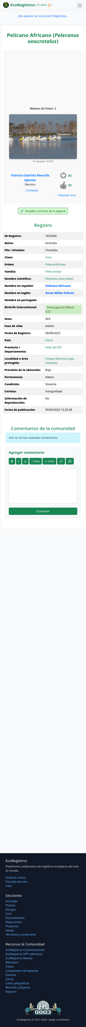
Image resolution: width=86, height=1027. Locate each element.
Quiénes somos (16, 877)
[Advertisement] (43, 78)
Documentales (15, 918)
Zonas (9, 979)
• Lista (36, 461)
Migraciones (14, 922)
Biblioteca (12, 962)
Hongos (11, 909)
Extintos (11, 975)
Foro (9, 914)
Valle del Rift (53, 347)
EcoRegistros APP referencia (24, 954)
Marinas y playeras (18, 987)
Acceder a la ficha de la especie (43, 211)
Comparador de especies (22, 971)
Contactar (30, 190)
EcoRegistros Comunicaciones (25, 950)
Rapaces (11, 991)
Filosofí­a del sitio (16, 882)
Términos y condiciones (21, 934)
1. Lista (49, 461)
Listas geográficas (17, 983)
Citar (9, 886)
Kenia (49, 340)
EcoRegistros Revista (19, 958)
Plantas (10, 905)
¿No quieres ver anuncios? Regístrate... (43, 16)
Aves (48, 257)
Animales (12, 901)
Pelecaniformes (55, 264)
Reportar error (65, 195)
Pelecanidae (53, 271)
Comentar (42, 511)
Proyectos (12, 926)
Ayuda (10, 930)
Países (10, 966)
